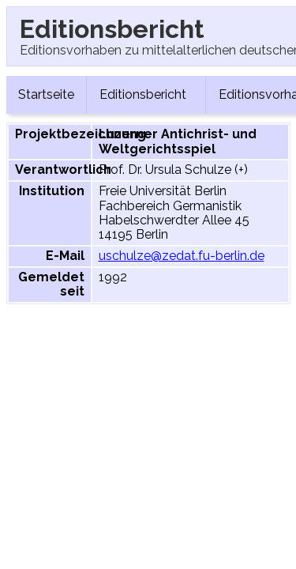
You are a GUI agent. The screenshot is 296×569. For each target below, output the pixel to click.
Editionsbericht (146, 94)
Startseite (46, 94)
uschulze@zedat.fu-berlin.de (181, 255)
